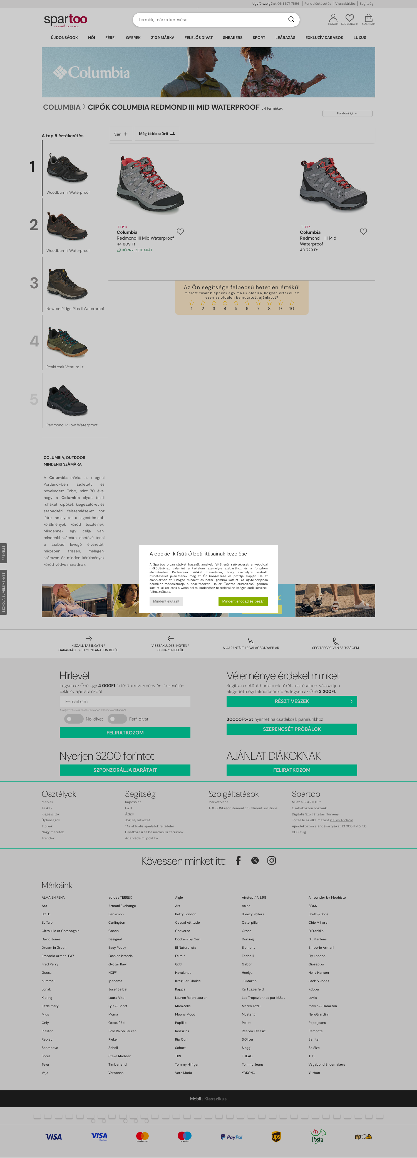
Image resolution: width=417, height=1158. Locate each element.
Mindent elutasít (166, 601)
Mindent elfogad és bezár (243, 601)
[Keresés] (291, 20)
